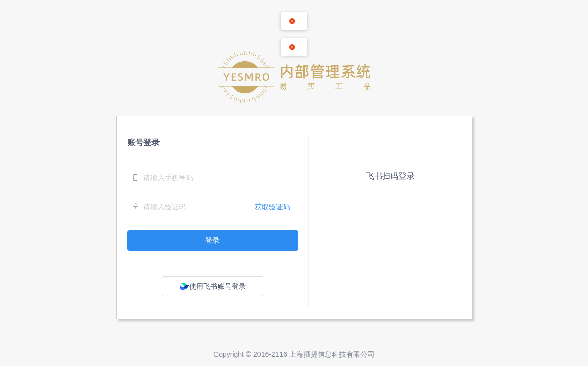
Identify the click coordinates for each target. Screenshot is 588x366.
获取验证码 (272, 207)
